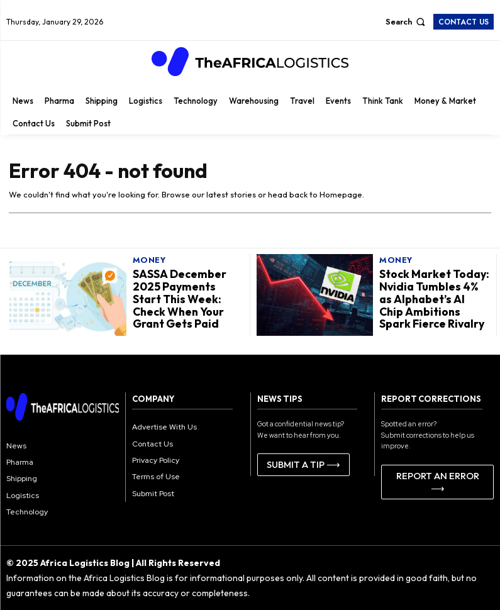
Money (149, 262)
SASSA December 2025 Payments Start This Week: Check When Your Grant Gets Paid (187, 299)
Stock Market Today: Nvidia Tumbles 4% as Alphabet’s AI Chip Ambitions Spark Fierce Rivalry (432, 299)
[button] (407, 21)
